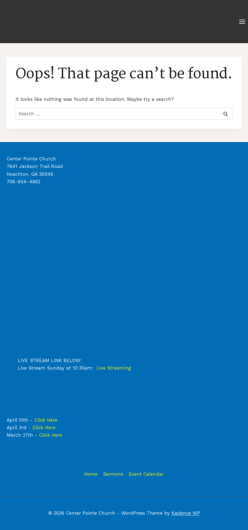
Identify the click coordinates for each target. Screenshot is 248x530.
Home (90, 474)
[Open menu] (242, 21)
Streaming (119, 368)
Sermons (113, 474)
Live (102, 368)
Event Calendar (146, 474)
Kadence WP (185, 513)
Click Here (46, 420)
